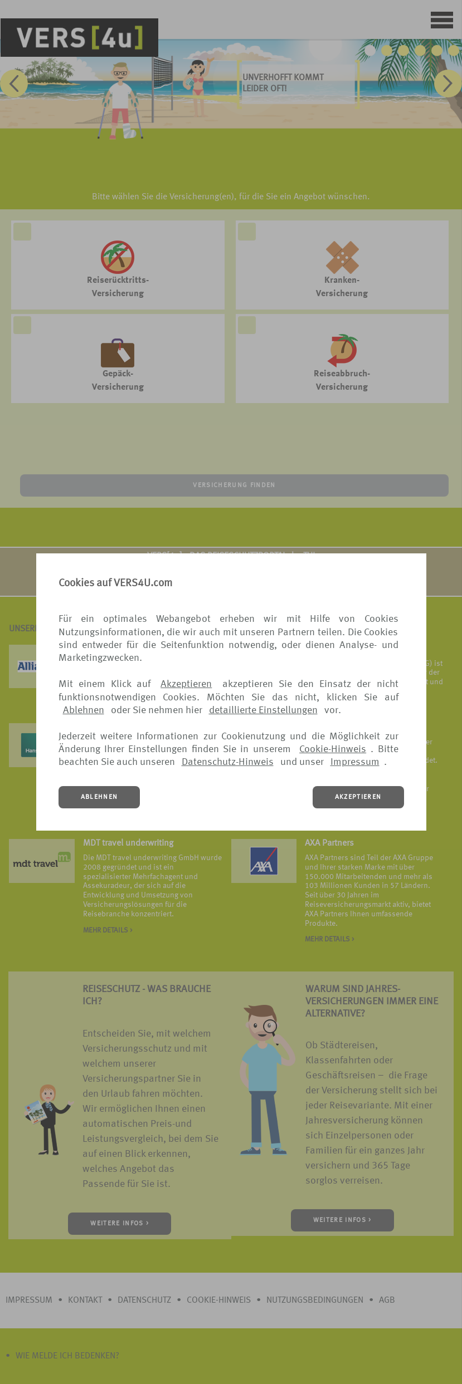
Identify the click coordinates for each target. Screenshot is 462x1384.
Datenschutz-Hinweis (228, 762)
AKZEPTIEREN (358, 797)
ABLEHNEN (99, 797)
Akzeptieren (186, 684)
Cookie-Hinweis (332, 749)
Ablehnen (83, 710)
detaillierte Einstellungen (263, 710)
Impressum (355, 762)
